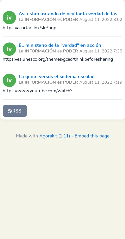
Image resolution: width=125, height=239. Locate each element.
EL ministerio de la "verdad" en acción (60, 45)
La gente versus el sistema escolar (56, 76)
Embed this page (92, 136)
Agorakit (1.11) (54, 136)
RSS (14, 111)
